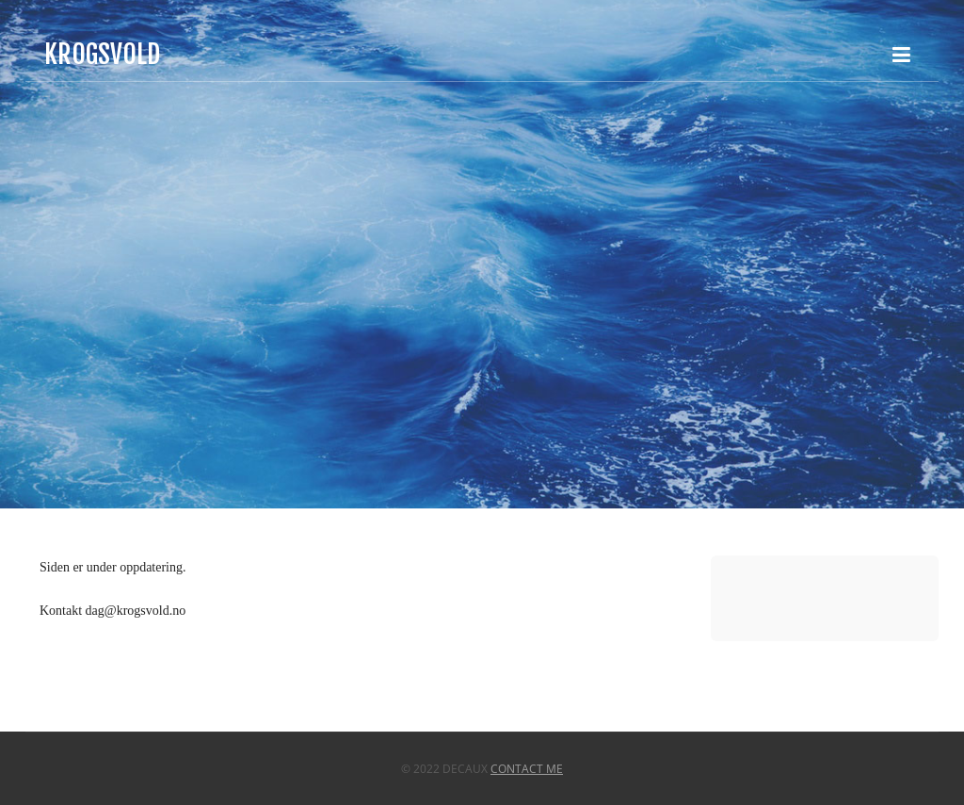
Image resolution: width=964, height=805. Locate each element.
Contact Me (526, 769)
